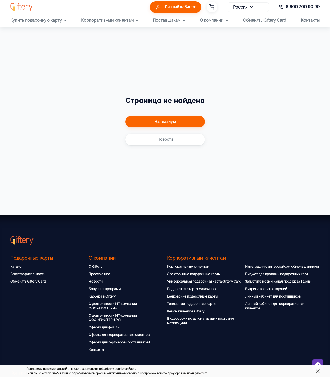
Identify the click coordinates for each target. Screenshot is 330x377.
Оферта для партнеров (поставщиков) (119, 342)
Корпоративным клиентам (188, 266)
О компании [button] (214, 20)
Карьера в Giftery (102, 296)
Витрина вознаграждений (266, 289)
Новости (96, 281)
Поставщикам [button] (169, 20)
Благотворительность (27, 274)
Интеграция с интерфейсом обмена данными (282, 266)
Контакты (310, 20)
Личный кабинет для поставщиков (273, 296)
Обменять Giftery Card (264, 20)
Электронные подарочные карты (193, 274)
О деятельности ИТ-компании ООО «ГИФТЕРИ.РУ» (113, 318)
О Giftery (95, 266)
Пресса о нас (99, 274)
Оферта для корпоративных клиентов (119, 335)
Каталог (16, 266)
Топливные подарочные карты (191, 304)
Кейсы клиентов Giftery (185, 311)
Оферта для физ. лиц (105, 327)
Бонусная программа (105, 289)
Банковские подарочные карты (192, 296)
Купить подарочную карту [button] (38, 20)
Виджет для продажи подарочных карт (276, 274)
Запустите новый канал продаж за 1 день (277, 281)
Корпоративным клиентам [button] (109, 20)
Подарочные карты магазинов (191, 289)
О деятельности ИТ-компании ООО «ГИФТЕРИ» (113, 306)
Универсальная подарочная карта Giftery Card (204, 281)
